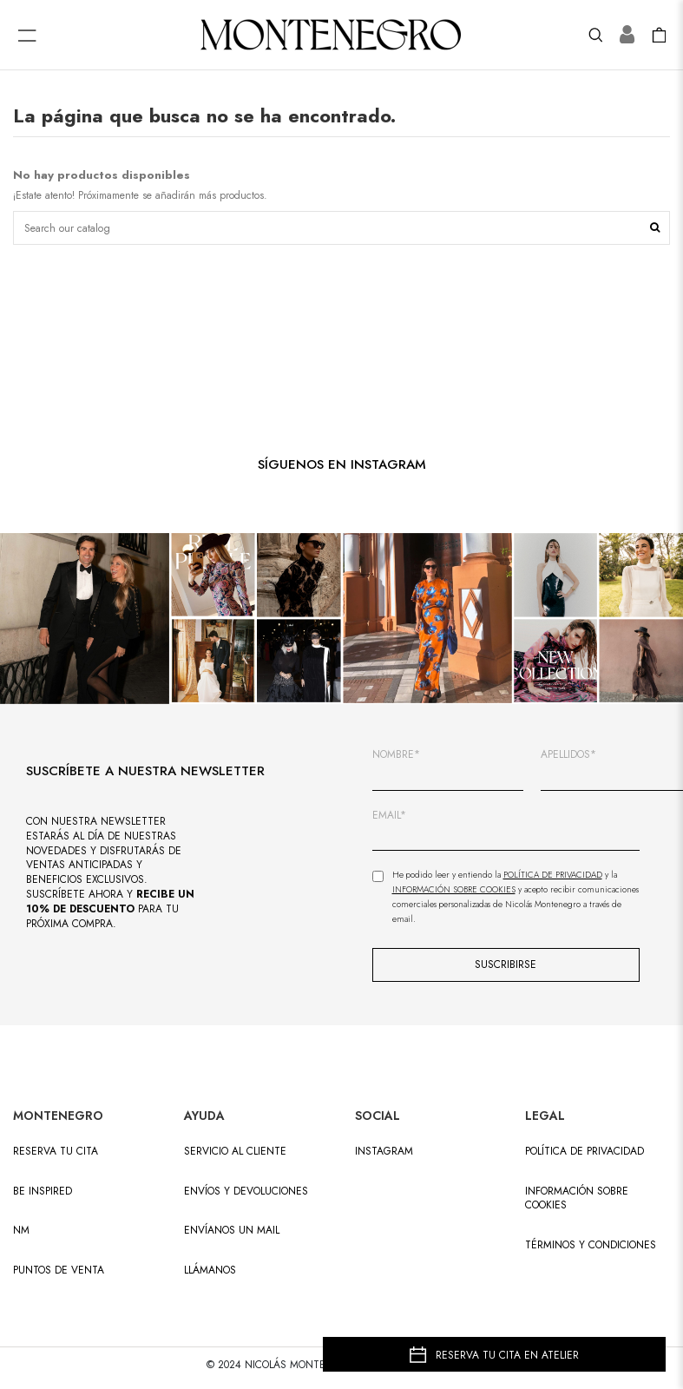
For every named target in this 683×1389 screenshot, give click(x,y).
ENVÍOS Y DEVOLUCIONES (246, 1191)
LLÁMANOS (210, 1270)
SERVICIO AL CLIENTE (235, 1151)
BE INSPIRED (42, 1191)
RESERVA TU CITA (55, 1151)
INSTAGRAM (384, 1151)
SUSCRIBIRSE (505, 964)
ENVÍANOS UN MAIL (231, 1230)
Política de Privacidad (552, 874)
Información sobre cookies (576, 1199)
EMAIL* (389, 815)
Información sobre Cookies (454, 889)
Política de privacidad (584, 1151)
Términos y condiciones (590, 1245)
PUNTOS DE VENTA (58, 1270)
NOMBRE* (396, 754)
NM (21, 1230)
